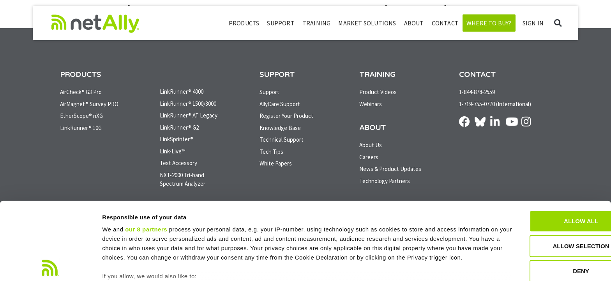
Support (280, 23)
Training (316, 23)
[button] (558, 23)
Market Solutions (367, 23)
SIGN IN (533, 23)
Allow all (546, 167)
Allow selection (546, 192)
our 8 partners (146, 176)
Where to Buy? (489, 23)
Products (244, 23)
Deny (546, 217)
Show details (409, 265)
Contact (445, 23)
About (414, 23)
